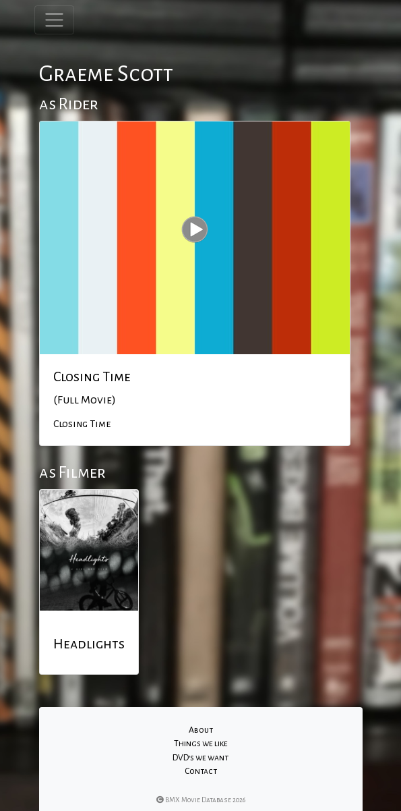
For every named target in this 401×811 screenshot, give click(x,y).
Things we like (201, 743)
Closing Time (92, 376)
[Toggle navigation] (54, 19)
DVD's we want (200, 757)
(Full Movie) (84, 400)
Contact (201, 771)
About (201, 730)
